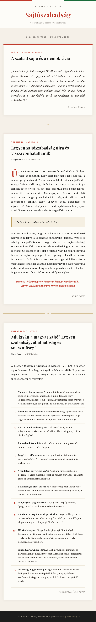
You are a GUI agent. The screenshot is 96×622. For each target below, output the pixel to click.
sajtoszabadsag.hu (71, 616)
